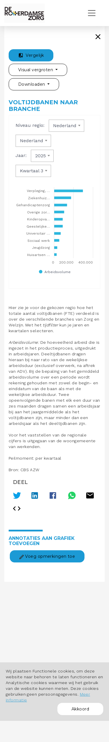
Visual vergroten (36, 69)
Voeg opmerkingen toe (47, 556)
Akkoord (80, 709)
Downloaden (32, 84)
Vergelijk (31, 55)
